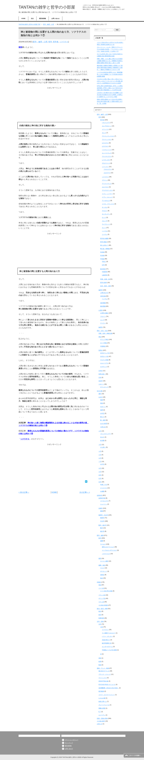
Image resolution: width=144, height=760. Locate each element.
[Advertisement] (54, 105)
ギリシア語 (102, 598)
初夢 (101, 410)
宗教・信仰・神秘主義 (105, 333)
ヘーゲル (104, 231)
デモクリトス (106, 163)
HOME (23, 18)
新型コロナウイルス (108, 547)
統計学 (102, 531)
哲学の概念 (103, 242)
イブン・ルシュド (107, 197)
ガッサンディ (106, 214)
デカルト (104, 210)
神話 (100, 337)
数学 (101, 528)
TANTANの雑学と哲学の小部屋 (47, 7)
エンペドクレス (106, 153)
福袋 (101, 400)
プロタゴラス (108, 169)
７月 (100, 461)
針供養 (102, 440)
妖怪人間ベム (103, 701)
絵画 (100, 661)
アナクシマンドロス (108, 136)
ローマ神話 (103, 343)
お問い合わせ (55, 18)
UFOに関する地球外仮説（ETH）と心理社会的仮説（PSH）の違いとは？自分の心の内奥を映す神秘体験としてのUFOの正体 (110, 88)
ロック (104, 217)
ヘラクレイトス (106, 149)
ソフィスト (105, 166)
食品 (101, 578)
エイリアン (102, 715)
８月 (100, 468)
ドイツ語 (101, 588)
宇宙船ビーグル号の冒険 (109, 650)
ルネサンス (103, 366)
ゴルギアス (107, 173)
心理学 (101, 310)
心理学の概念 (104, 313)
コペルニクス (104, 501)
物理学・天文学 (103, 515)
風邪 (100, 558)
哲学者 (55, 42)
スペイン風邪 (104, 561)
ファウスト (105, 629)
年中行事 (99, 391)
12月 (100, 482)
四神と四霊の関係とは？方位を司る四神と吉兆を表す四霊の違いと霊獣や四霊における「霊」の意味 (110, 101)
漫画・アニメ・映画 (103, 668)
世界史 (101, 350)
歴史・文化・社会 (102, 330)
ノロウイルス (106, 553)
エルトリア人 (104, 363)
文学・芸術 (100, 621)
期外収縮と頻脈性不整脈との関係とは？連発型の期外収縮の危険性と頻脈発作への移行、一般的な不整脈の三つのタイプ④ (110, 67)
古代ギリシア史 (105, 353)
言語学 (101, 381)
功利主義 (103, 296)
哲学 (50, 42)
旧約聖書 (103, 303)
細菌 (101, 541)
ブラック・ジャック (105, 674)
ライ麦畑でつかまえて (108, 633)
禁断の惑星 (102, 708)
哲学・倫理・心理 (40, 42)
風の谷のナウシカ (104, 671)
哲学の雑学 (103, 282)
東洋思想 (103, 269)
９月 (100, 471)
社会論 (102, 255)
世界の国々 (102, 374)
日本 (100, 377)
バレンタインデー (105, 434)
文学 (100, 624)
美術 (100, 658)
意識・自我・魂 (105, 279)
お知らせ (99, 724)
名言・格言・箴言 (105, 286)
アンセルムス (106, 200)
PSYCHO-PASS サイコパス (107, 684)
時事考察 (101, 618)
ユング (102, 320)
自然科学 (99, 495)
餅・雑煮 (103, 420)
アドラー (103, 323)
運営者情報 (42, 18)
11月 (100, 478)
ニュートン (103, 504)
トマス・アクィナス (108, 204)
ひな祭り (103, 447)
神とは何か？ (104, 245)
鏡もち (102, 417)
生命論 (102, 252)
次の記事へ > (84, 492)
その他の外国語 (103, 605)
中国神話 (103, 346)
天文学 (102, 521)
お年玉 (102, 413)
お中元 (102, 464)
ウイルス (103, 544)
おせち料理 (103, 423)
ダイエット (103, 571)
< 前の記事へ (24, 492)
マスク (102, 568)
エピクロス (105, 187)
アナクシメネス (106, 139)
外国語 (99, 582)
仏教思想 (104, 275)
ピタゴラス (105, 143)
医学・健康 (100, 535)
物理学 (102, 518)
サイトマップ (69, 743)
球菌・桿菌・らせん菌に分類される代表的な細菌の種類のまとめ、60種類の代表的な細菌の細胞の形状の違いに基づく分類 (110, 61)
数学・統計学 (103, 525)
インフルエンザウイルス (109, 550)
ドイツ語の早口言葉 (106, 591)
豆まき (102, 437)
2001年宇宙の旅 (103, 681)
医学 (100, 538)
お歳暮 (102, 491)
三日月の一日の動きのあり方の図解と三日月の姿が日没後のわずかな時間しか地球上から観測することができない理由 (110, 94)
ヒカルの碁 (102, 698)
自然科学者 (102, 498)
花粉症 (102, 575)
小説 (101, 627)
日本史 (101, 370)
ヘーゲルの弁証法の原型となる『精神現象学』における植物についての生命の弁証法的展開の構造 (110, 74)
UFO (103, 265)
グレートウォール (104, 705)
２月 (100, 431)
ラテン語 (101, 602)
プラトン (104, 180)
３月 (100, 444)
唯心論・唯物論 (105, 248)
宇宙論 (102, 259)
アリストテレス (106, 183)
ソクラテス (63, 42)
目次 (32, 18)
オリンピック (104, 387)
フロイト (103, 316)
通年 (100, 394)
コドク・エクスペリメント (107, 694)
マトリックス (103, 678)
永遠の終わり (106, 640)
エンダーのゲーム (107, 646)
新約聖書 (103, 306)
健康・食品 (102, 565)
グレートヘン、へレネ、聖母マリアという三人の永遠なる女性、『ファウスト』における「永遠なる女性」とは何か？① (110, 49)
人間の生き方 (104, 293)
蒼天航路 (101, 691)
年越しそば (103, 484)
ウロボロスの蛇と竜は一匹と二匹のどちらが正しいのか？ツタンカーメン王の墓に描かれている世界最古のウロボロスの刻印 (110, 81)
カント (104, 227)
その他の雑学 (101, 721)
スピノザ (104, 221)
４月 (100, 451)
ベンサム (104, 299)
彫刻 (100, 665)
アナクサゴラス (106, 156)
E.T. (100, 711)
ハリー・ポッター (107, 636)
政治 (100, 611)
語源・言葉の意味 (102, 718)
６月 (100, 458)
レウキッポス (106, 160)
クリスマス (103, 488)
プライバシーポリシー (71, 740)
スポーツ (101, 384)
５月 (100, 455)
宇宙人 (104, 261)
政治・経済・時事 (102, 608)
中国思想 (104, 272)
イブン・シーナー (107, 194)
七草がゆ (103, 427)
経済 (100, 615)
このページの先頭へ (134, 755)
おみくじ (103, 406)
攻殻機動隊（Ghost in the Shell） (109, 688)
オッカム (104, 207)
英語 (100, 585)
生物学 (101, 508)
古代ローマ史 (104, 356)
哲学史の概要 (104, 238)
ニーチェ (104, 234)
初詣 (101, 403)
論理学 (101, 327)
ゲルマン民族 (104, 360)
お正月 (101, 397)
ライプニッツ (106, 224)
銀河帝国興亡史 (106, 643)
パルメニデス (106, 122)
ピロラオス (105, 146)
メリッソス (105, 129)
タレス (104, 133)
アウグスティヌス (107, 190)
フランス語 (102, 595)
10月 (100, 475)
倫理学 (101, 290)
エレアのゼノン (106, 126)
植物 (101, 511)
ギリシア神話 (104, 339)
